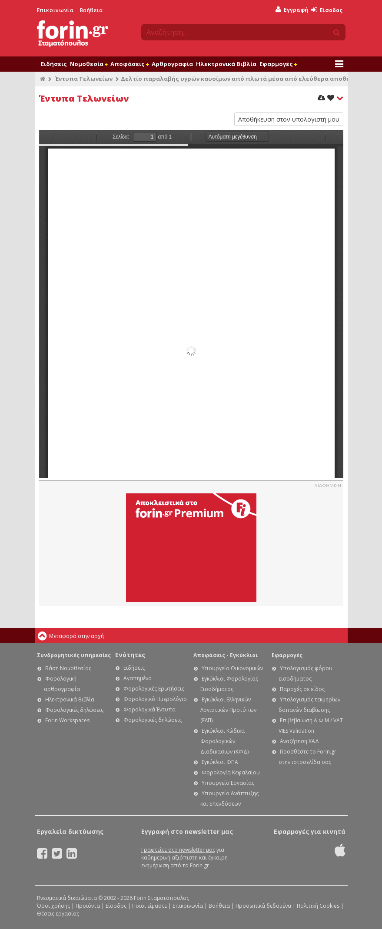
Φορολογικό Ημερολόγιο (155, 699)
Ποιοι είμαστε (149, 905)
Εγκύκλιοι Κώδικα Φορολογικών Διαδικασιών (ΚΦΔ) (224, 741)
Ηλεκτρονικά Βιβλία (226, 64)
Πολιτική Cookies (318, 905)
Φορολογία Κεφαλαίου (231, 772)
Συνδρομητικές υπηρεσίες (74, 655)
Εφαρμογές (278, 64)
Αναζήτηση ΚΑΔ (299, 741)
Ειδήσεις (54, 64)
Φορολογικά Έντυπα (149, 709)
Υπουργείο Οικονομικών (232, 668)
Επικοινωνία (55, 10)
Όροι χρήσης (53, 905)
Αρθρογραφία (172, 64)
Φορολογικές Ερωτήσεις (153, 688)
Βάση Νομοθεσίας (68, 668)
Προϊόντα (88, 905)
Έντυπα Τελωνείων (84, 79)
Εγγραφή (292, 9)
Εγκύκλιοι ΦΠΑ (220, 762)
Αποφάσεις (129, 64)
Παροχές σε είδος (302, 689)
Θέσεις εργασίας (58, 913)
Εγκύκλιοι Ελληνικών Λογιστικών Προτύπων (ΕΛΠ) (228, 710)
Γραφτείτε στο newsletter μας (178, 849)
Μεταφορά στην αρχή (76, 636)
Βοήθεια (91, 10)
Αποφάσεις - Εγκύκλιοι (225, 655)
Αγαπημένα (137, 678)
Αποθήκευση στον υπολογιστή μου (288, 119)
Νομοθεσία (88, 64)
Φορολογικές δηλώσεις (74, 710)
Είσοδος (326, 10)
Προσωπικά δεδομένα (263, 905)
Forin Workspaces (67, 720)
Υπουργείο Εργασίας (228, 783)
